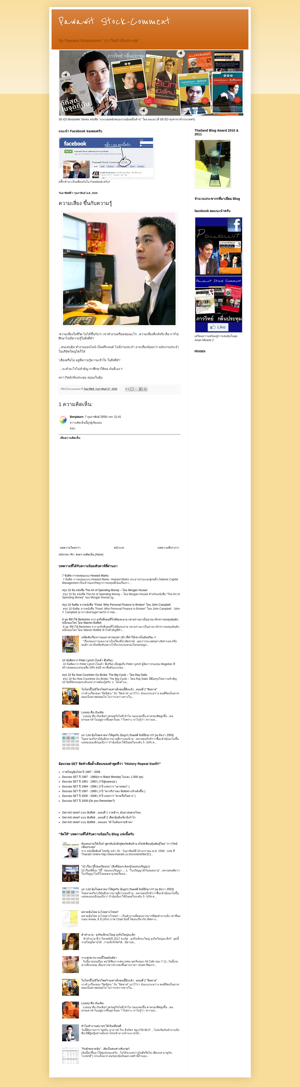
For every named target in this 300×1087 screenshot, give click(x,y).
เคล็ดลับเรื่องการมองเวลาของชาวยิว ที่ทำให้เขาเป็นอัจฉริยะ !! (118, 637)
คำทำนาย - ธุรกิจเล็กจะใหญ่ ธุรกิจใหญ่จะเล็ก (108, 934)
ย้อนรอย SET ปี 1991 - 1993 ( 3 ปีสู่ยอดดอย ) (89, 781)
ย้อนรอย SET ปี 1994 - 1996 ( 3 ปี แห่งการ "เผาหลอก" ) (95, 786)
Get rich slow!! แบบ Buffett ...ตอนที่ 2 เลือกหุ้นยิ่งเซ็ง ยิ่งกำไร (98, 817)
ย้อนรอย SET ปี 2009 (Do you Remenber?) (88, 800)
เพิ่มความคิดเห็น (70, 438)
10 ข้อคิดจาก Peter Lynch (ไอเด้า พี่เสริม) (87, 660)
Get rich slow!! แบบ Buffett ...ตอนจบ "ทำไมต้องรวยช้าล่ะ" (97, 822)
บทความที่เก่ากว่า (168, 547)
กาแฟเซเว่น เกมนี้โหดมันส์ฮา (99, 957)
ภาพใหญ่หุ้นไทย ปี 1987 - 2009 (81, 772)
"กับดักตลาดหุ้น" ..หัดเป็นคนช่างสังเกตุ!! (105, 1048)
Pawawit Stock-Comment (114, 22)
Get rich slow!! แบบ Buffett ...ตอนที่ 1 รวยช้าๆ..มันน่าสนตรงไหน (101, 812)
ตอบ (72, 428)
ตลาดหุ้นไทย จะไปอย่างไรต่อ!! (99, 912)
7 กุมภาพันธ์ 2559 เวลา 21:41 (103, 416)
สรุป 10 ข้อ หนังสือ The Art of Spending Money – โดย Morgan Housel (104, 590)
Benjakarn (76, 416)
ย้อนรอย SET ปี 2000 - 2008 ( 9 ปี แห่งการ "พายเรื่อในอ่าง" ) (98, 796)
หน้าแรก (119, 547)
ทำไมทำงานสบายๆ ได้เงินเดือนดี (101, 1026)
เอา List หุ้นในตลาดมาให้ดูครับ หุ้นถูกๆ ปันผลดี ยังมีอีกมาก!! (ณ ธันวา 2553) (127, 735)
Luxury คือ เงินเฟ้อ (92, 712)
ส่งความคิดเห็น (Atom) (89, 554)
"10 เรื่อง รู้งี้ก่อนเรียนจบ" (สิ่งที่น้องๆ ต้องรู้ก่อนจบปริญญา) (115, 866)
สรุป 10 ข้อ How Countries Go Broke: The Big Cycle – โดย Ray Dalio (104, 675)
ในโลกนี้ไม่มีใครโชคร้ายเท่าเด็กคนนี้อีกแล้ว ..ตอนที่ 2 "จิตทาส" (119, 689)
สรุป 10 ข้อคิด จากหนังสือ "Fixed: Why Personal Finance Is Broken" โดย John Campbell (116, 604)
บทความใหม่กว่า (70, 547)
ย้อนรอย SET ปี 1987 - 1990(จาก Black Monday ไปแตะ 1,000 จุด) (102, 777)
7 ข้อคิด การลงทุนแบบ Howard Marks (85, 575)
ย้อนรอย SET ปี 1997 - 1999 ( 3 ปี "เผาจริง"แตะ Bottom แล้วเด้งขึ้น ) (103, 791)
